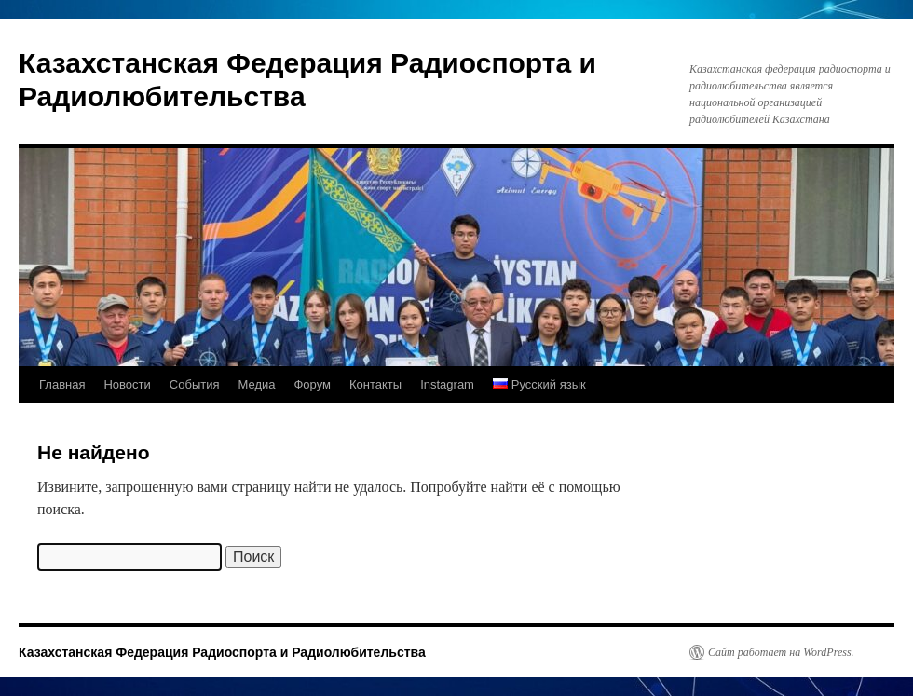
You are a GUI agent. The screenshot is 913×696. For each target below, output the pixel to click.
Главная (62, 384)
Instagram (447, 384)
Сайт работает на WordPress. (781, 652)
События (195, 384)
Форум (312, 384)
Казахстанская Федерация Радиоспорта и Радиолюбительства (222, 652)
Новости (126, 384)
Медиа (256, 384)
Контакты (375, 384)
